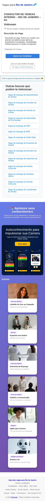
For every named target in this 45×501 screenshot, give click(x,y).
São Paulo (33, 486)
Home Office (23, 486)
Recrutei (14, 497)
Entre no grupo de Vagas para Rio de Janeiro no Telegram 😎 (22, 78)
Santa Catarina (10, 490)
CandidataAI (12, 486)
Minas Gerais (35, 490)
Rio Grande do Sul (34, 493)
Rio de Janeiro (23, 490)
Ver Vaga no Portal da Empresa (22, 67)
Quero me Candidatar (22, 56)
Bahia (13, 493)
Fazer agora (22, 244)
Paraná (6, 493)
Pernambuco (21, 493)
